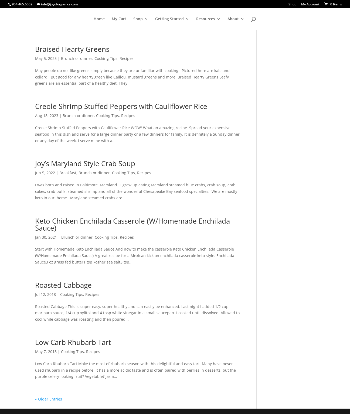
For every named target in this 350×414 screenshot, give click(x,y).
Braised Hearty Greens (72, 49)
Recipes (127, 58)
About (233, 19)
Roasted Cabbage (63, 285)
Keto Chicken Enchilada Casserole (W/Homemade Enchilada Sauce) (132, 224)
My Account (310, 4)
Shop (292, 4)
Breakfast (67, 172)
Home (99, 19)
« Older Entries (48, 399)
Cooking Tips (105, 58)
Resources (205, 19)
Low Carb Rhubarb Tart (73, 342)
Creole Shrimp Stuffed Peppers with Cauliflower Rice (121, 106)
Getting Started (169, 19)
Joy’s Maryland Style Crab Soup (85, 163)
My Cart (119, 19)
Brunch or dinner (76, 58)
